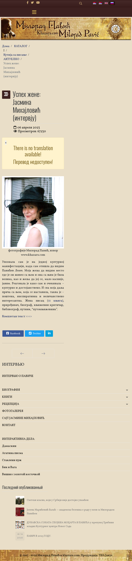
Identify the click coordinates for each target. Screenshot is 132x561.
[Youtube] (38, 3)
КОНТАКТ (8, 425)
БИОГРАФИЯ (11, 390)
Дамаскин (9, 446)
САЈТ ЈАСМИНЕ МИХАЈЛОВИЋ (23, 418)
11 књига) (55, 301)
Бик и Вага (9, 467)
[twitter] (32, 3)
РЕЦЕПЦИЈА (10, 404)
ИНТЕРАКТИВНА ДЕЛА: (18, 439)
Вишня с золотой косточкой (21, 474)
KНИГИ (7, 397)
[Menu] (34, 12)
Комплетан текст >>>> (17, 316)
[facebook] (28, 3)
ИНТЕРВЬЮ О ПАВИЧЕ (17, 376)
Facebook (13, 333)
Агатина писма (12, 453)
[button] (109, 390)
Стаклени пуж (11, 460)
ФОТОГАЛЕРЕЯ (12, 411)
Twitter (34, 333)
